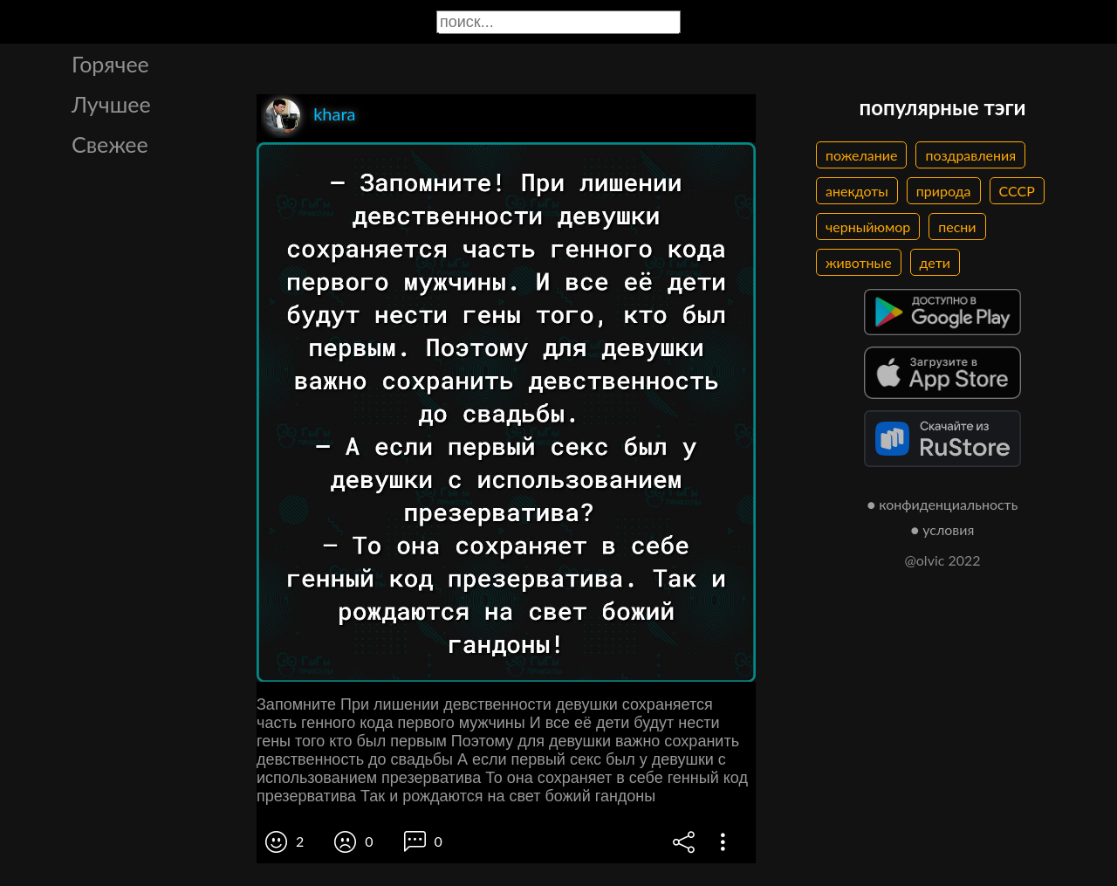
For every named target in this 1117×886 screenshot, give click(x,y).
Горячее (110, 64)
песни (957, 226)
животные (859, 262)
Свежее (110, 144)
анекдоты (857, 190)
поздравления (970, 155)
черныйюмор (868, 226)
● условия (943, 529)
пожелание (861, 155)
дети (935, 262)
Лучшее (111, 104)
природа (943, 190)
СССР (1017, 190)
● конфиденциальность (942, 504)
